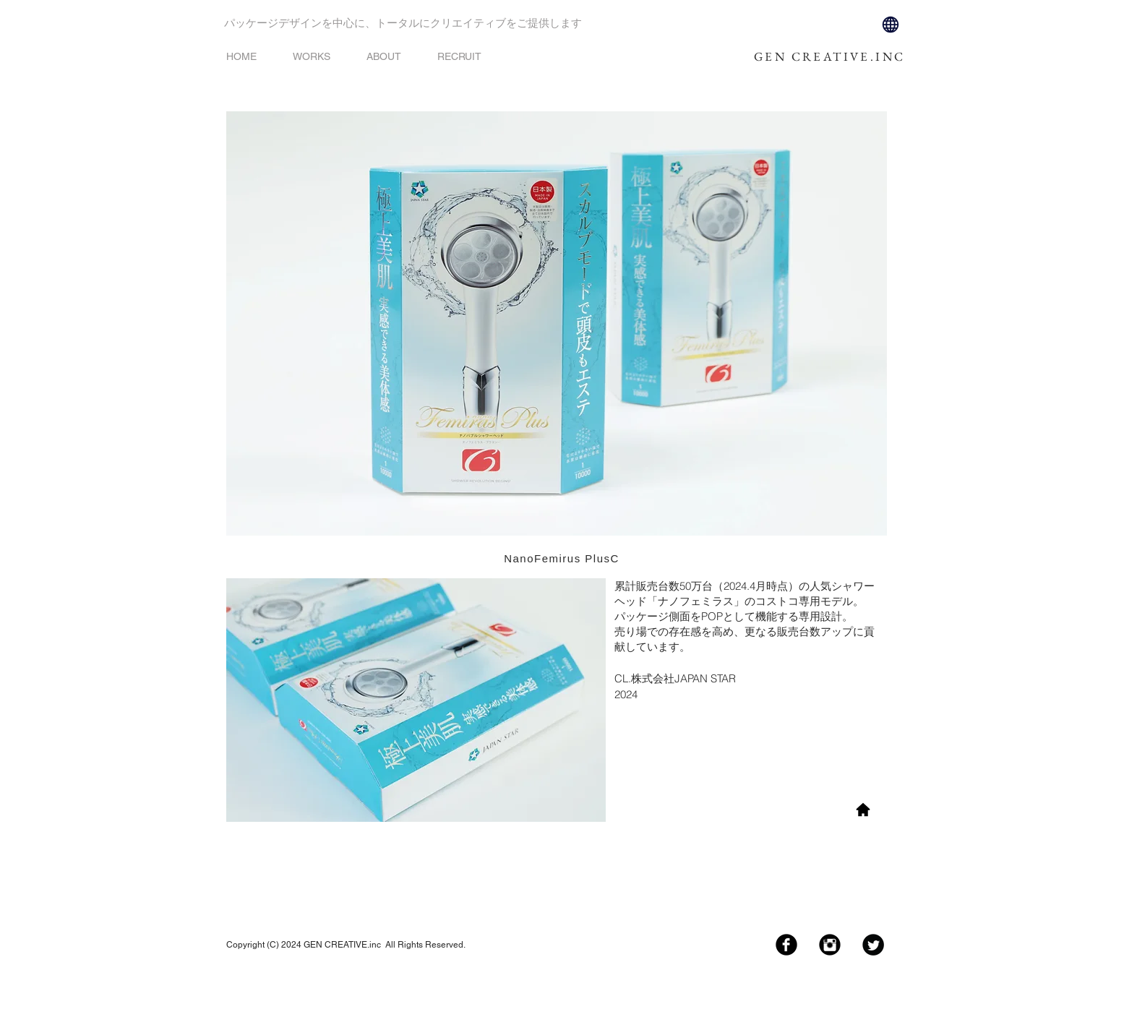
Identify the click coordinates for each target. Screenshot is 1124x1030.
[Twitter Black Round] (873, 945)
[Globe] (890, 24)
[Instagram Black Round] (830, 945)
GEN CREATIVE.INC (829, 56)
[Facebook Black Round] (786, 945)
